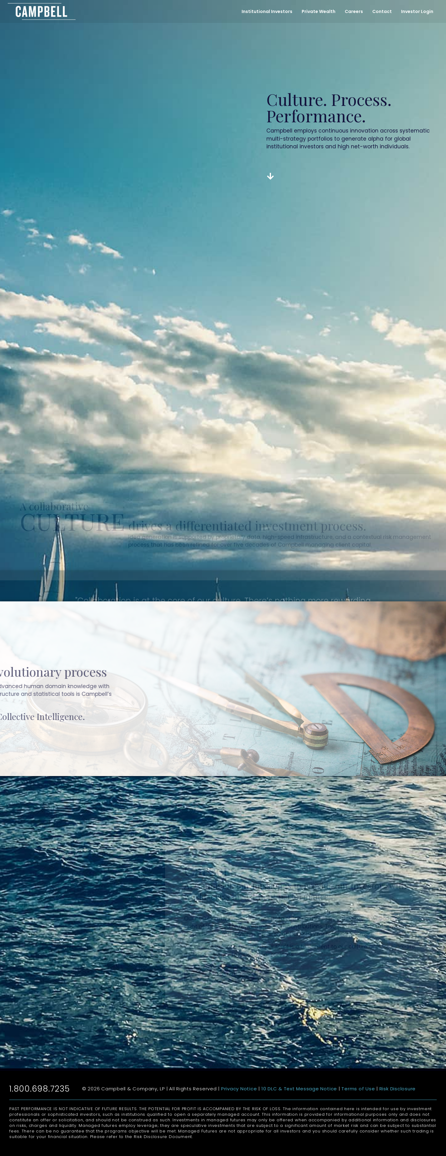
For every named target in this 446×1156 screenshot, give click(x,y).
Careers (354, 11)
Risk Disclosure (397, 1088)
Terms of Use (358, 1088)
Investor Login (417, 11)
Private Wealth (318, 11)
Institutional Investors (267, 11)
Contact (382, 11)
